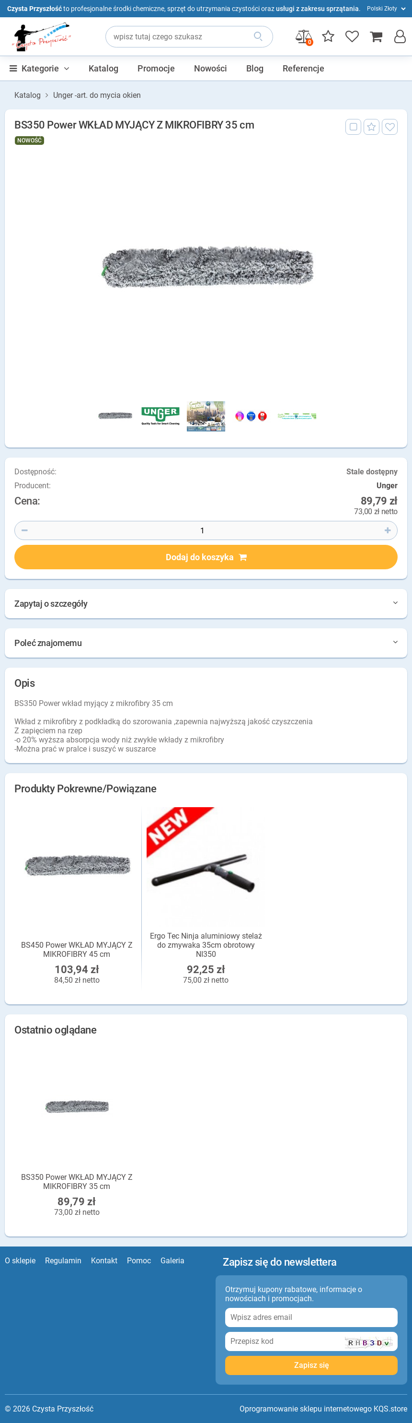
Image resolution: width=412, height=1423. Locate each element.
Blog (254, 68)
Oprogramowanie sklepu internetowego (306, 1408)
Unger (387, 486)
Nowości (210, 68)
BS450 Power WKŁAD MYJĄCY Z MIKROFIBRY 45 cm (77, 950)
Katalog (103, 68)
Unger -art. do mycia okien (97, 95)
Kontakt (104, 1260)
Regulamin (63, 1260)
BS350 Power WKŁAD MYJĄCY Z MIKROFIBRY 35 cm (77, 1182)
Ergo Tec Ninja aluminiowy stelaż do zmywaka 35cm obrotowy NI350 (206, 945)
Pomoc (139, 1260)
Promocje (156, 68)
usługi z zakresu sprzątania (317, 8)
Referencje (303, 68)
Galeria (172, 1260)
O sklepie (20, 1260)
